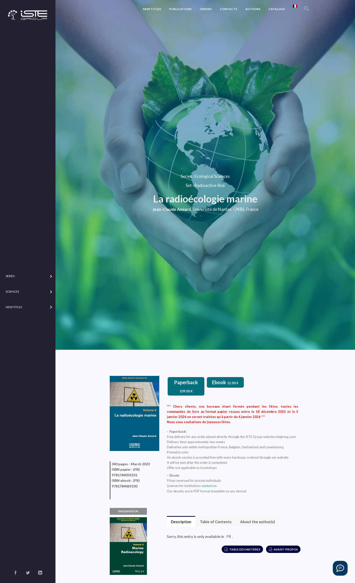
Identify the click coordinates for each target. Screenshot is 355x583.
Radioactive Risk (209, 185)
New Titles (152, 9)
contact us (209, 486)
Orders (206, 9)
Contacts (228, 9)
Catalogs (276, 9)
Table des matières (244, 549)
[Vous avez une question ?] (340, 568)
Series (186, 176)
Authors (252, 9)
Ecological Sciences (212, 176)
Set (189, 185)
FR (228, 536)
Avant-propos (286, 549)
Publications (180, 9)
